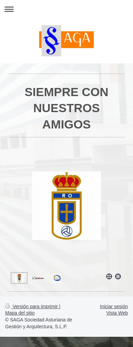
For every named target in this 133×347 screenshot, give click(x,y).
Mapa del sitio (20, 313)
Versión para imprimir (32, 306)
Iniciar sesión (114, 306)
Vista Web (117, 313)
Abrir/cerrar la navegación (66, 9)
